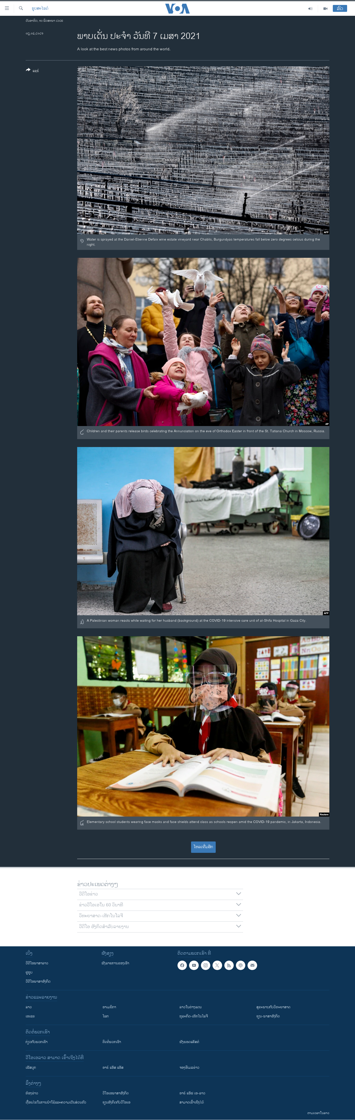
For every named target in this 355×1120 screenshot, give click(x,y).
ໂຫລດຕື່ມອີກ (203, 847)
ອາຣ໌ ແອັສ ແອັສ (113, 1067)
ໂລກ (106, 1016)
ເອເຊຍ (30, 1016)
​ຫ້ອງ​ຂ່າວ (32, 1093)
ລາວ (29, 1007)
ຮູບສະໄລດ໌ (40, 9)
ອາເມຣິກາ (109, 1007)
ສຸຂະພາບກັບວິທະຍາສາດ (273, 1007)
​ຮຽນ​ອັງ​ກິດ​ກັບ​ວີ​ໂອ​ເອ (116, 1102)
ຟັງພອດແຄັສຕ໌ (189, 1042)
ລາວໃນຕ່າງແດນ (190, 1007)
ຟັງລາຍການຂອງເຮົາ (115, 963)
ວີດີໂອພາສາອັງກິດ (38, 981)
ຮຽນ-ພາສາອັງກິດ (268, 1016)
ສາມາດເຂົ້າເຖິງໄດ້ (191, 1102)
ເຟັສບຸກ (31, 1067)
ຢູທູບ (29, 972)
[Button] (32, 71)
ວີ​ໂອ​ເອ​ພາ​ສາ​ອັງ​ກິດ (116, 1093)
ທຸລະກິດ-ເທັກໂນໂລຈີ (193, 1016)
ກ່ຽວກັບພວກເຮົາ (37, 1042)
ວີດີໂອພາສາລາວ (37, 963)
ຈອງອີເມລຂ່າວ (189, 1067)
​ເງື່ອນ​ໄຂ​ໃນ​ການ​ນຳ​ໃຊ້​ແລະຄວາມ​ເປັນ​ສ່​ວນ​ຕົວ (56, 1102)
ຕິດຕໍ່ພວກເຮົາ (112, 1042)
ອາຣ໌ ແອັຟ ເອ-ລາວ (192, 1093)
